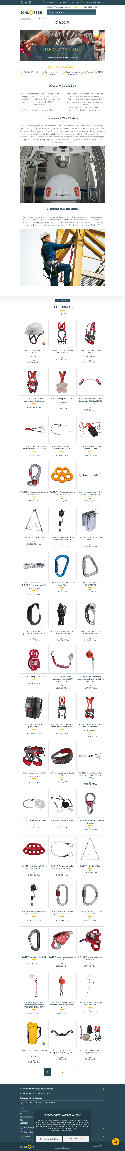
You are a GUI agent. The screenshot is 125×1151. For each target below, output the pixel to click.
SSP (21, 1114)
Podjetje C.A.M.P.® (31, 72)
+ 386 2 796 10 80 (84, 7)
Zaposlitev (24, 1123)
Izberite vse (76, 1139)
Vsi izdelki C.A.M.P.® (95, 72)
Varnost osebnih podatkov (29, 1117)
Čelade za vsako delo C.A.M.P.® (51, 73)
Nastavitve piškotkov (49, 1139)
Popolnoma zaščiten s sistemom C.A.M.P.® (74, 73)
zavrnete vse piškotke (66, 1130)
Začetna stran (26, 19)
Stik (21, 1120)
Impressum (59, 1148)
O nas (22, 1108)
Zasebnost (66, 1148)
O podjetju (24, 1111)
